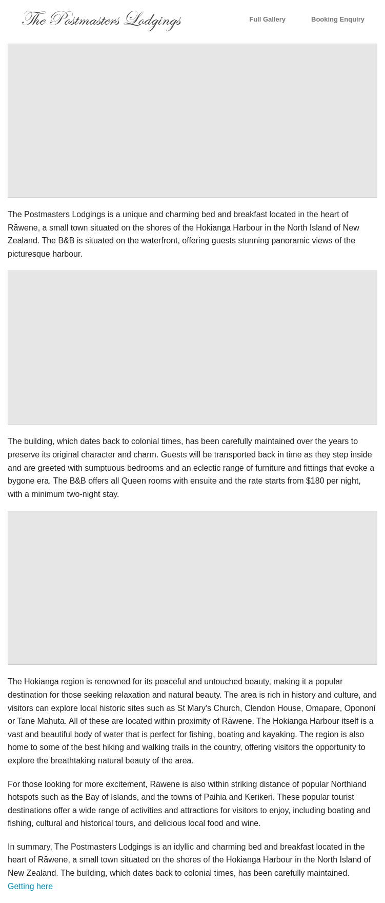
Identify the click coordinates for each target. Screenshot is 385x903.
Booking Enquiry (337, 19)
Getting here (30, 886)
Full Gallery (267, 19)
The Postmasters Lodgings (100, 19)
